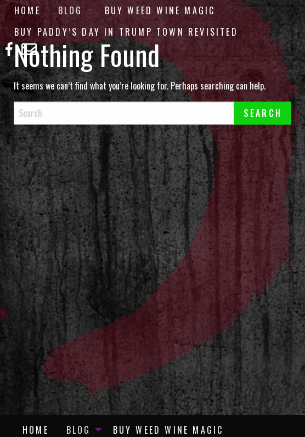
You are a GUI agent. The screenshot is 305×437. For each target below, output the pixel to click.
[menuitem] (27, 10)
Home (27, 10)
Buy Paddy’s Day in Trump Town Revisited (126, 31)
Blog (70, 10)
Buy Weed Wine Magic (160, 10)
